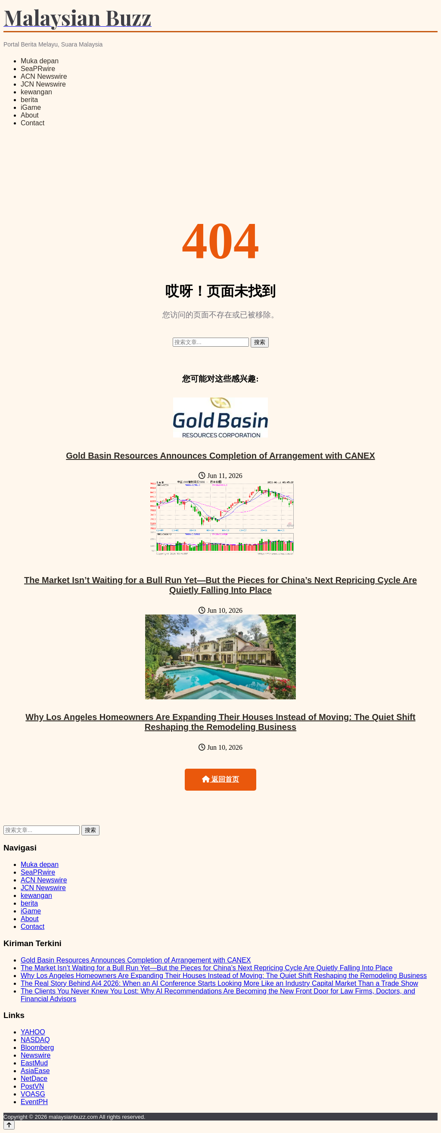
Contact (32, 123)
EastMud (34, 1063)
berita (29, 99)
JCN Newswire (43, 84)
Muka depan (40, 61)
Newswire (35, 1055)
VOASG (33, 1094)
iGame (31, 107)
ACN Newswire (44, 76)
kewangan (36, 92)
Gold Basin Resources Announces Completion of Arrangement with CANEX (220, 455)
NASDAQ (35, 1039)
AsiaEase (35, 1070)
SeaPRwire (38, 68)
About (30, 115)
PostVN (32, 1086)
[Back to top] (9, 1125)
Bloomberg (37, 1047)
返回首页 (220, 779)
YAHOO (33, 1032)
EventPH (34, 1101)
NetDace (34, 1078)
